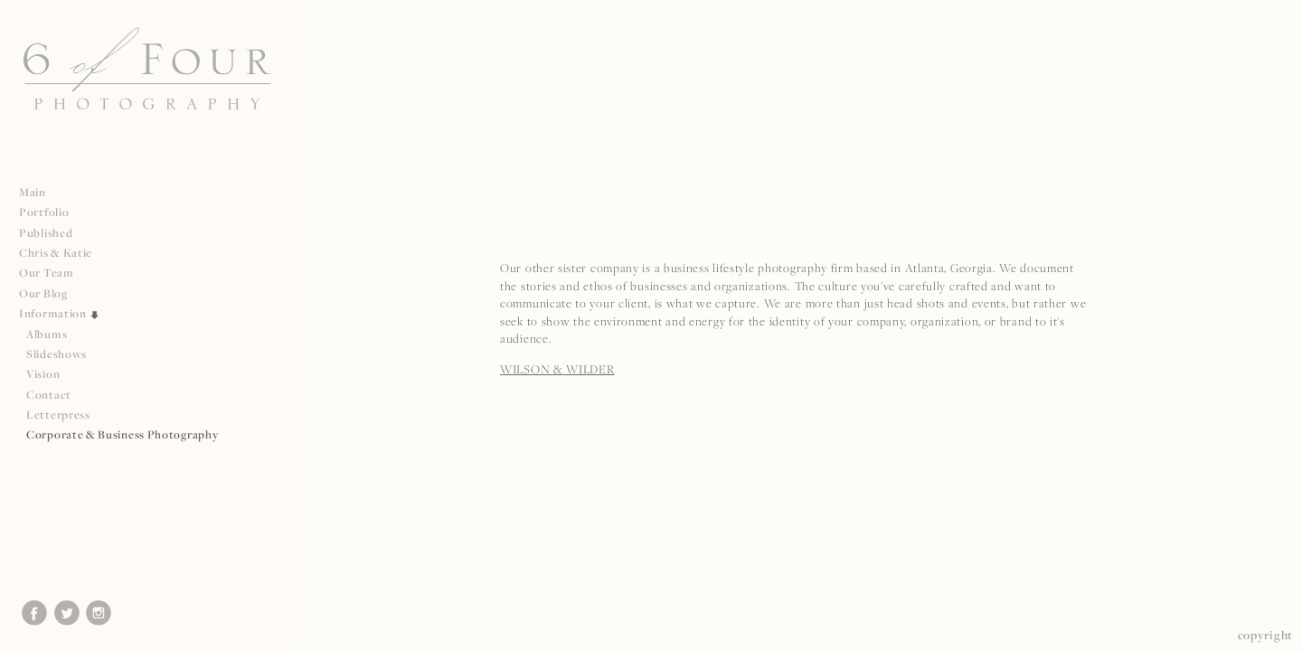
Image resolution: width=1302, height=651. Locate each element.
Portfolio (51, 212)
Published (53, 233)
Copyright (1265, 635)
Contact (48, 394)
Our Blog (43, 293)
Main (32, 192)
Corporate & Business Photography (122, 434)
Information (60, 313)
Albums (46, 334)
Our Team (54, 272)
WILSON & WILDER (557, 369)
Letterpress (58, 414)
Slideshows (56, 354)
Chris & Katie (55, 252)
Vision (43, 374)
